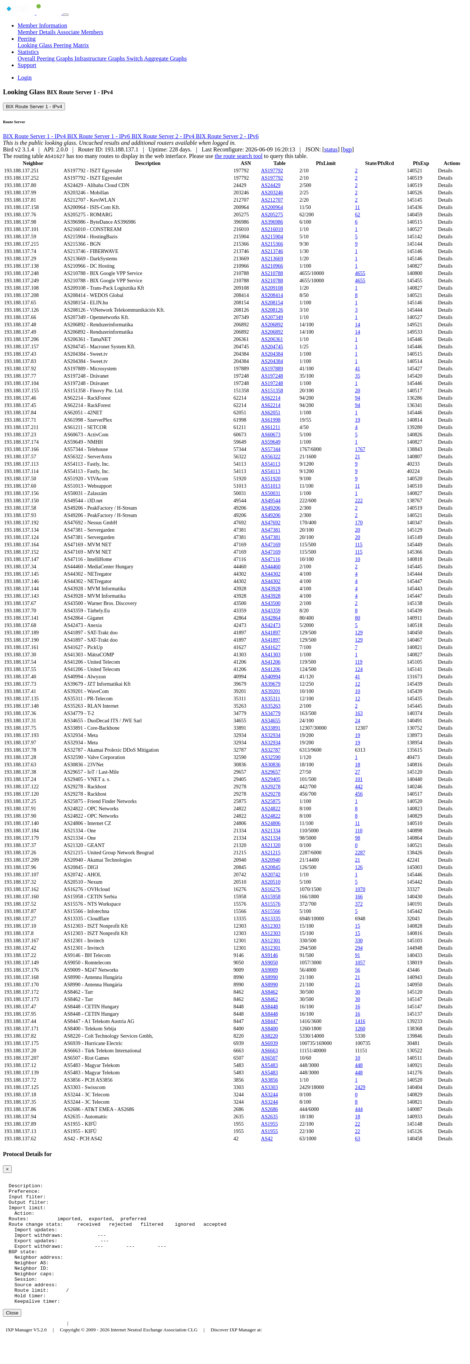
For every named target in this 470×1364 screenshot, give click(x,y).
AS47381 (271, 530)
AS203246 (272, 192)
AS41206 (271, 662)
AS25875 (271, 801)
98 (357, 838)
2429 (360, 1087)
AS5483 (269, 1065)
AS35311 (270, 698)
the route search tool (239, 156)
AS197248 (272, 376)
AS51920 (271, 478)
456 (359, 794)
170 (359, 522)
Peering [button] (27, 39)
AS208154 (272, 302)
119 (358, 662)
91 (357, 955)
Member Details (37, 32)
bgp (347, 149)
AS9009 (269, 970)
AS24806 (271, 823)
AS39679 (271, 684)
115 (358, 544)
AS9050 (269, 962)
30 (357, 992)
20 (357, 390)
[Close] (7, 1169)
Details (445, 170)
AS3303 (269, 1087)
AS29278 (271, 786)
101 (359, 779)
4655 (360, 273)
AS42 (267, 1138)
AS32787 (271, 750)
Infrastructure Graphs (100, 58)
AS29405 (271, 779)
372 (359, 904)
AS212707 (272, 200)
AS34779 (271, 713)
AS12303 (271, 926)
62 (357, 214)
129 (359, 632)
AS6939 (269, 1043)
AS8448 (269, 1006)
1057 (360, 962)
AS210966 (272, 266)
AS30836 (271, 764)
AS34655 (271, 720)
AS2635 (269, 1116)
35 (357, 376)
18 (357, 764)
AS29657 (271, 772)
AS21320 (271, 845)
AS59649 (271, 442)
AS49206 (271, 508)
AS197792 (272, 170)
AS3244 (269, 1094)
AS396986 (272, 222)
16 (357, 1006)
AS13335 (271, 918)
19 (357, 420)
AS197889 (272, 368)
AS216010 (272, 229)
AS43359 (271, 610)
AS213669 (272, 258)
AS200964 (272, 207)
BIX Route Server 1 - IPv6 (99, 136)
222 (359, 500)
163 (359, 713)
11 (357, 207)
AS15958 (271, 896)
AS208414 (272, 295)
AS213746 (272, 251)
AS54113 (270, 464)
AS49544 (271, 500)
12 (357, 684)
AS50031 (271, 493)
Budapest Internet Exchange (34, 1348)
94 (357, 398)
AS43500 (271, 603)
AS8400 (269, 1028)
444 (359, 1109)
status (330, 149)
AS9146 (269, 955)
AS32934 (271, 735)
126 (359, 867)
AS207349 (272, 317)
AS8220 (269, 1036)
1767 (360, 449)
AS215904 (272, 236)
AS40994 (271, 676)
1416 (360, 1021)
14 (357, 324)
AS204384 (272, 354)
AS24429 (271, 185)
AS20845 (271, 867)
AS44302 (271, 574)
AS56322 (271, 456)
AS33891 (271, 728)
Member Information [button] (42, 25)
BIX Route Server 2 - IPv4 (163, 136)
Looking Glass (36, 45)
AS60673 (271, 434)
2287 (360, 852)
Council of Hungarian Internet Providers (113, 1348)
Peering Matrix (71, 45)
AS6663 (269, 1050)
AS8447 (269, 1021)
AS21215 (271, 852)
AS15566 (271, 911)
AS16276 (271, 889)
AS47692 (271, 522)
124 (359, 669)
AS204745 (272, 346)
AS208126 (272, 310)
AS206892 (272, 324)
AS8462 (269, 992)
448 (359, 1065)
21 (357, 456)
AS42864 (271, 618)
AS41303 (271, 654)
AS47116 (270, 559)
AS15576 (271, 904)
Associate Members (80, 32)
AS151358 (272, 390)
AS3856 (269, 1080)
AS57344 (271, 449)
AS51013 (271, 486)
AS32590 (271, 757)
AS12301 (271, 940)
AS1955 (269, 1124)
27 (357, 772)
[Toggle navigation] (66, 15)
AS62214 (271, 398)
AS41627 (271, 647)
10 (357, 559)
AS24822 (271, 808)
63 (357, 1138)
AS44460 (271, 566)
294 (359, 948)
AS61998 (271, 420)
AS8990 (269, 977)
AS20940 (271, 860)
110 (358, 830)
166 (359, 896)
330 (359, 940)
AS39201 (271, 691)
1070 (360, 889)
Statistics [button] (28, 52)
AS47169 (271, 544)
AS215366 (272, 244)
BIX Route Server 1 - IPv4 (34, 106)
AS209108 (272, 288)
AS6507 (269, 1058)
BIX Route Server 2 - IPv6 (227, 136)
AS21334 (271, 830)
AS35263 (271, 706)
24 (357, 720)
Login (25, 77)
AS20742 (271, 874)
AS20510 (271, 882)
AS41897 (271, 632)
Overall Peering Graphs (46, 58)
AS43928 (271, 588)
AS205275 (272, 214)
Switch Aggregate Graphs (156, 58)
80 (357, 618)
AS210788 (272, 273)
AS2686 (269, 1109)
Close (12, 1338)
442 (359, 786)
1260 (360, 1028)
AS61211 (270, 427)
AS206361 (272, 339)
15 (357, 926)
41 (357, 368)
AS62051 (271, 412)
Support (27, 65)
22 (357, 1124)
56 (357, 970)
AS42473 (271, 625)
